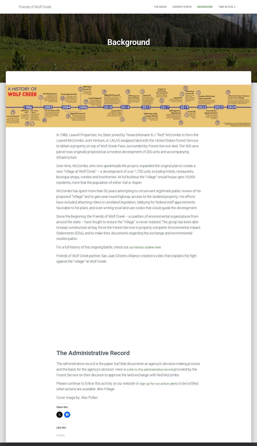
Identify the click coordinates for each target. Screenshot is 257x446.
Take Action (226, 7)
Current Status (182, 7)
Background (205, 7)
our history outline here (146, 230)
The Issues (160, 7)
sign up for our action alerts (160, 366)
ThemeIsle (232, 437)
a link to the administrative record (151, 352)
